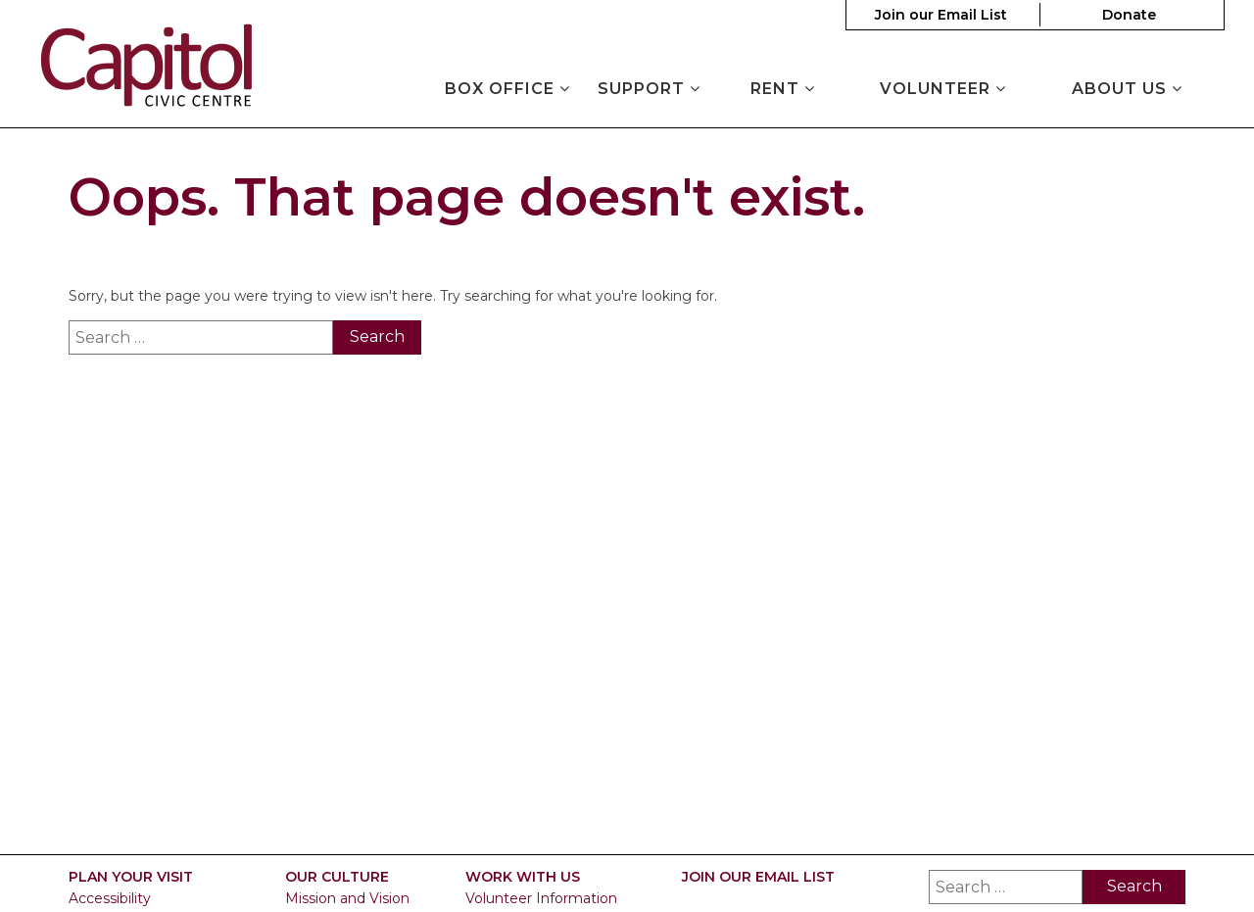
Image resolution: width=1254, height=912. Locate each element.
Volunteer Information (541, 898)
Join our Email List (941, 15)
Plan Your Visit (131, 877)
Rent (782, 88)
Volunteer (943, 88)
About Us (1127, 88)
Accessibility (110, 898)
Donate (1129, 15)
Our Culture (337, 877)
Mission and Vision (347, 898)
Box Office (507, 88)
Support (649, 88)
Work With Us (522, 877)
